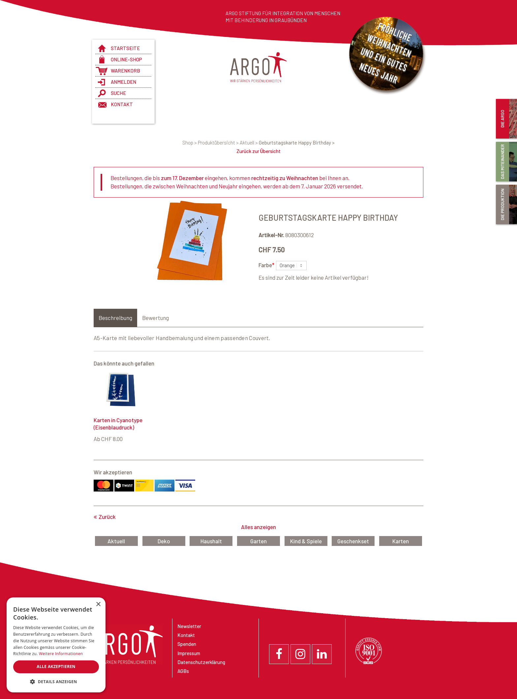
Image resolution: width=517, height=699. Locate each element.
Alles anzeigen (258, 527)
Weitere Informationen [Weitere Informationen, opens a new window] (61, 653)
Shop (190, 142)
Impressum (188, 653)
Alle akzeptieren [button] (56, 666)
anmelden (123, 82)
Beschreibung (115, 317)
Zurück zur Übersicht (258, 151)
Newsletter (189, 626)
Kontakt (122, 104)
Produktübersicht (219, 142)
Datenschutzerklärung (201, 662)
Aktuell (249, 142)
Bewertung (155, 317)
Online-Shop (126, 59)
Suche (118, 93)
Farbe (266, 264)
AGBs (183, 671)
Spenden (186, 644)
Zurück (107, 516)
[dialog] (56, 644)
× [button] (98, 604)
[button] (56, 682)
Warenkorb (125, 71)
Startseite (125, 48)
